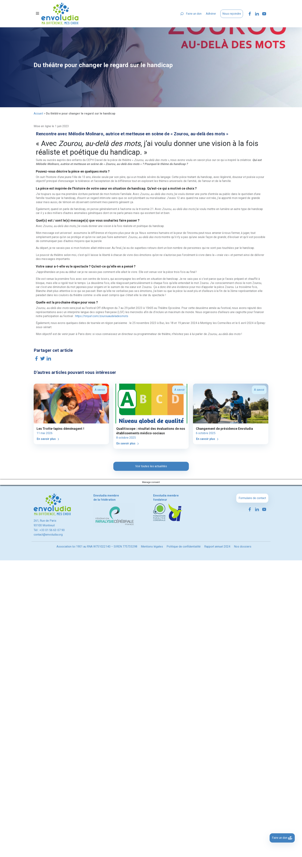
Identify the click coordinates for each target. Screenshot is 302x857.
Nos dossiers (242, 546)
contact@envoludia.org (48, 534)
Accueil (38, 113)
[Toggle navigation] (37, 13)
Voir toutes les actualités (151, 466)
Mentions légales (152, 546)
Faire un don (194, 13)
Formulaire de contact (252, 498)
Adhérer (211, 13)
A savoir (100, 389)
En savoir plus (48, 439)
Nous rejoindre (231, 13)
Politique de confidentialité (184, 546)
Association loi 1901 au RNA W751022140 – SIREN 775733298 (96, 546)
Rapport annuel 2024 (217, 546)
